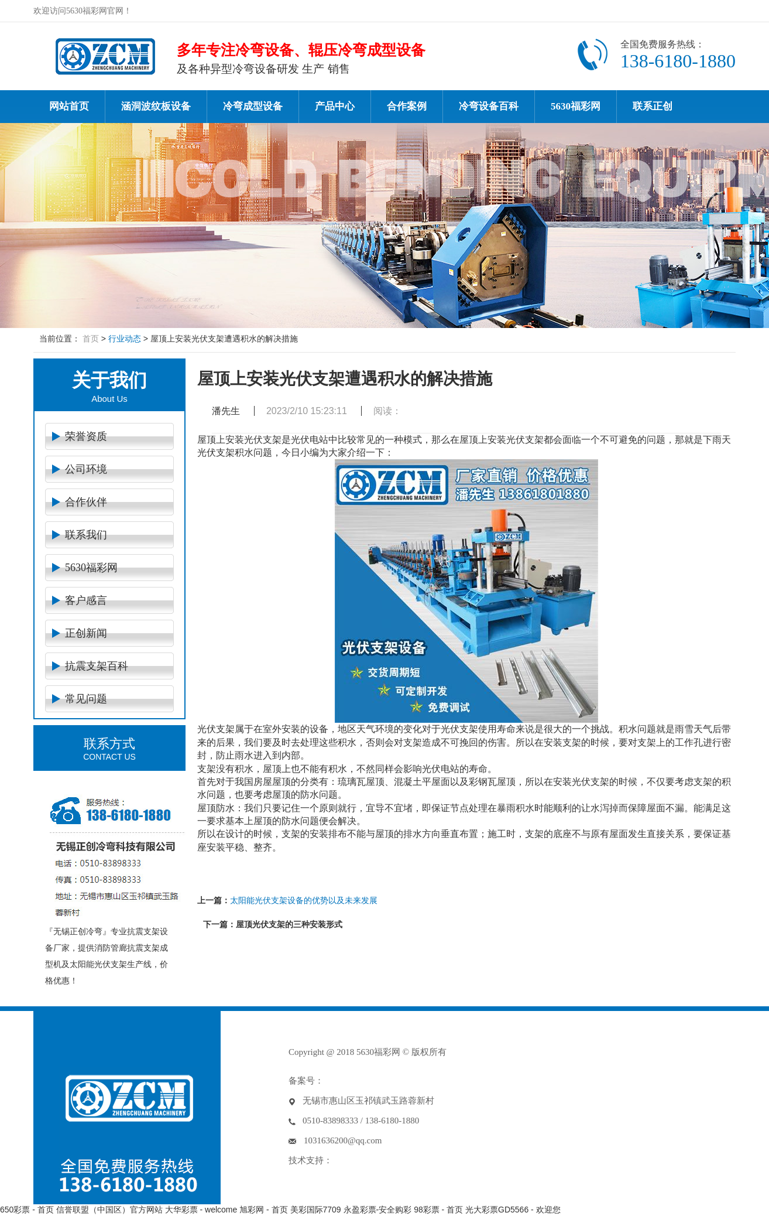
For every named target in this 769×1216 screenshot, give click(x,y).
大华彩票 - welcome (201, 1209)
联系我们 (86, 535)
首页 (91, 338)
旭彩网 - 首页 (263, 1209)
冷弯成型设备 (253, 106)
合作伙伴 (86, 502)
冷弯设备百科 (489, 106)
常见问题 (86, 699)
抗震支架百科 (96, 666)
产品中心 (335, 106)
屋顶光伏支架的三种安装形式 (289, 924)
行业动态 (124, 338)
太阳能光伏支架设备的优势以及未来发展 (303, 900)
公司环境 (86, 469)
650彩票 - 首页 (27, 1209)
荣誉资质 (86, 436)
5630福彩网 (575, 106)
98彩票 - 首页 (438, 1209)
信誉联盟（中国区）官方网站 (109, 1209)
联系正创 (652, 106)
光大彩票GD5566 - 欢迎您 (513, 1209)
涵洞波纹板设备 (156, 106)
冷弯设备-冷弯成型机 (105, 56)
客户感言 (86, 600)
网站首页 (69, 106)
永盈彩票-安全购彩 (378, 1209)
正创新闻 (86, 633)
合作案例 (407, 106)
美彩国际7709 (315, 1209)
